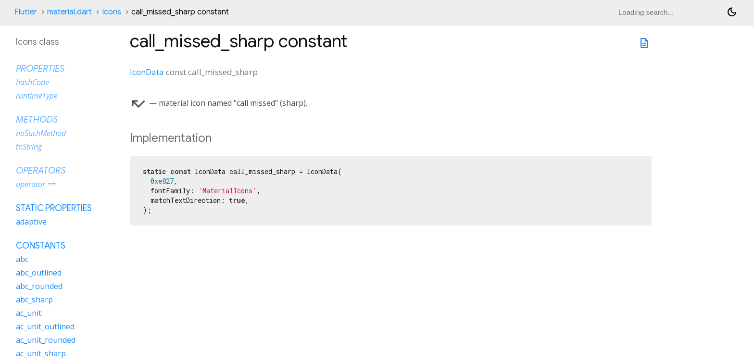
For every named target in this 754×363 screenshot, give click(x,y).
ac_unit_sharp (41, 353)
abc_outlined (39, 272)
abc (22, 259)
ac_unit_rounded (45, 340)
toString (29, 146)
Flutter (25, 12)
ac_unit (28, 313)
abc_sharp (34, 299)
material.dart (69, 12)
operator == (36, 184)
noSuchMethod (41, 133)
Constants (40, 245)
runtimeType (37, 95)
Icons (111, 12)
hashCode (32, 82)
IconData (147, 71)
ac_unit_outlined (45, 326)
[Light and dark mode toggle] (732, 12)
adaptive (31, 221)
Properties (40, 68)
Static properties (54, 208)
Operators (40, 170)
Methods (37, 119)
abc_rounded (39, 286)
